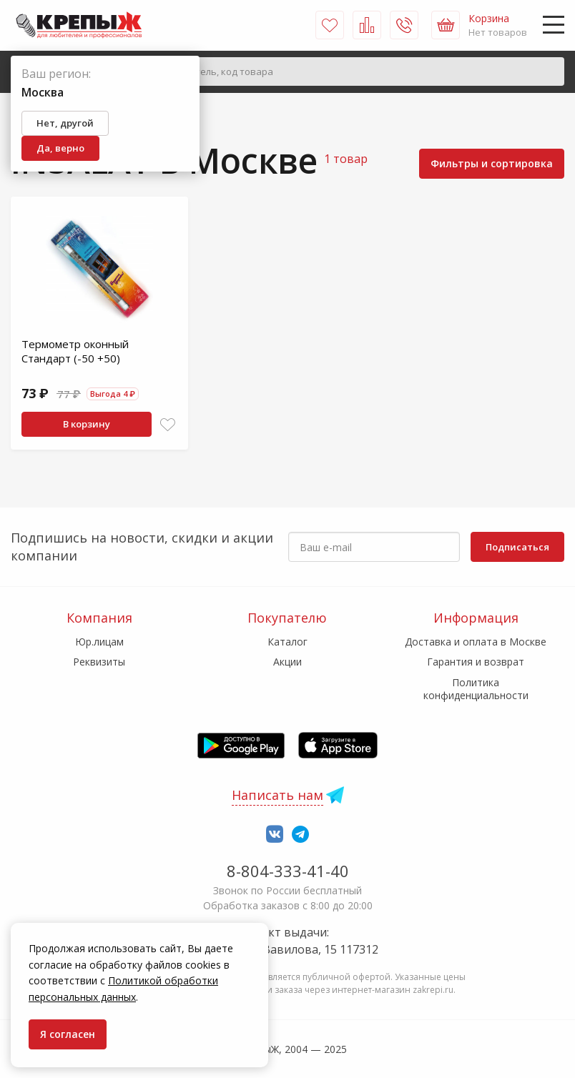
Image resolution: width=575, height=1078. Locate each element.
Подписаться (517, 546)
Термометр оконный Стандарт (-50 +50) (75, 351)
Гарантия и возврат (475, 661)
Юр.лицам (99, 641)
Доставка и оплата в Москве (475, 641)
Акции (287, 661)
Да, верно (60, 148)
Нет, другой (65, 123)
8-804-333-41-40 (288, 870)
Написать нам (277, 794)
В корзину (86, 423)
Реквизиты (99, 661)
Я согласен (67, 1034)
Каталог (287, 641)
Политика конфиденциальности (476, 689)
